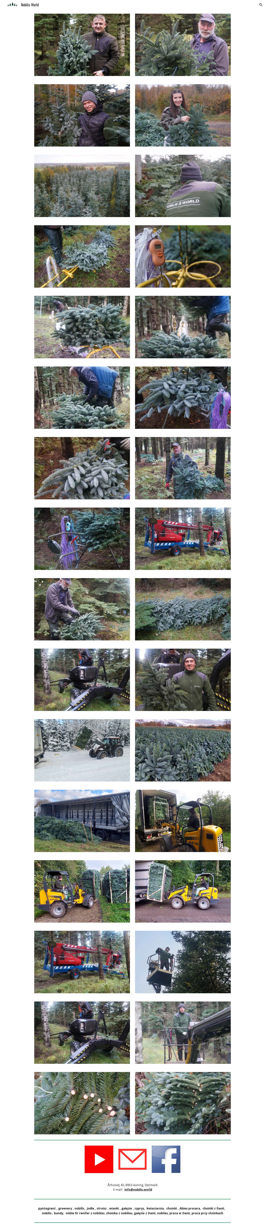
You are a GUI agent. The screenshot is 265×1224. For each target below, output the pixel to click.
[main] (132, 1187)
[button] (261, 5)
